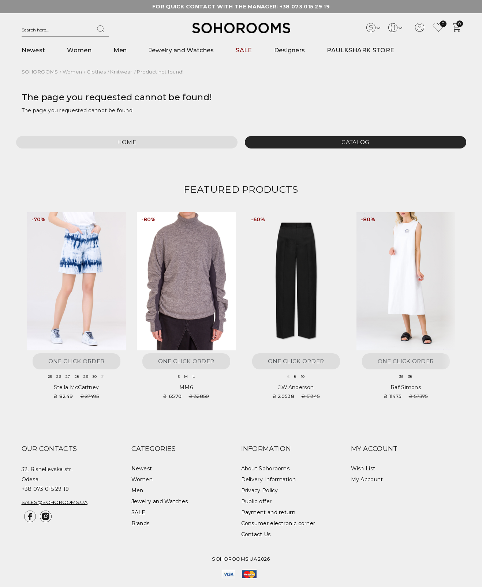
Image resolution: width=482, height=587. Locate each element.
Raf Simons (406, 387)
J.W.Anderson (296, 387)
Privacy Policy (259, 490)
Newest (33, 50)
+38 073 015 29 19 (305, 6)
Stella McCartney (76, 387)
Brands (140, 523)
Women (79, 50)
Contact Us (256, 534)
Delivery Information (268, 479)
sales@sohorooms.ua (54, 502)
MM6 (186, 387)
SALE (244, 50)
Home (126, 142)
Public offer (256, 501)
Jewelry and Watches (181, 50)
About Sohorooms (265, 468)
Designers (289, 50)
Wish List (363, 468)
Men (120, 50)
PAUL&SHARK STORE (360, 50)
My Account (367, 479)
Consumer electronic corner (278, 523)
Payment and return (268, 512)
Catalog (355, 142)
